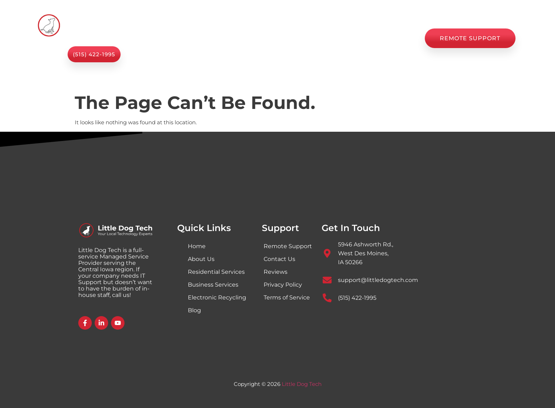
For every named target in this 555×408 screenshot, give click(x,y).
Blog (320, 38)
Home (172, 38)
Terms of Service (287, 297)
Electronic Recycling (217, 297)
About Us (257, 38)
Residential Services (216, 271)
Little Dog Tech (302, 384)
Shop (292, 38)
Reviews (353, 38)
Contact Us (396, 38)
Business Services (213, 284)
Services (212, 38)
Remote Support (288, 246)
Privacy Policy (283, 284)
